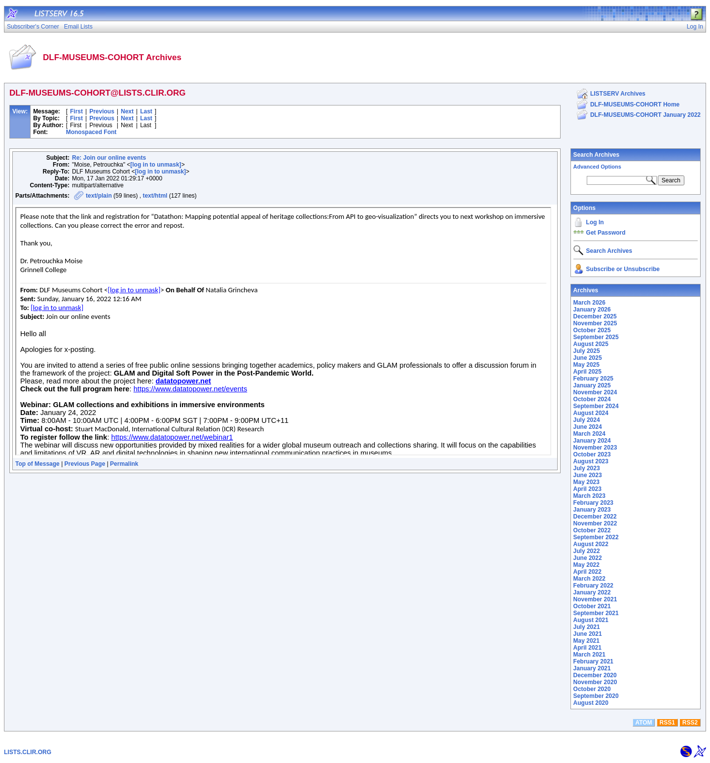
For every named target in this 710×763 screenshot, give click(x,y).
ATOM (643, 722)
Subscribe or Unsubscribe (623, 269)
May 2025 (586, 364)
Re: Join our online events (109, 157)
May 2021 (586, 640)
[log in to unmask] (155, 164)
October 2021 (592, 606)
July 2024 (586, 419)
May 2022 (586, 564)
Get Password (606, 232)
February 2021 (593, 661)
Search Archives (596, 154)
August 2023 (590, 461)
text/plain (99, 195)
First (76, 111)
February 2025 (593, 378)
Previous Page (85, 463)
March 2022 (589, 578)
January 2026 (592, 309)
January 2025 (592, 385)
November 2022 (595, 523)
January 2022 (592, 592)
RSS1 (667, 722)
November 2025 (595, 323)
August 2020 (590, 702)
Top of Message (37, 463)
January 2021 (592, 668)
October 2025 (592, 330)
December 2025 (595, 316)
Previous (101, 111)
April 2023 (587, 489)
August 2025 (590, 344)
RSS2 (690, 722)
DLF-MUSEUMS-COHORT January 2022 (645, 114)
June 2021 (587, 633)
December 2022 (595, 516)
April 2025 (587, 371)
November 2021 (595, 599)
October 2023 (592, 454)
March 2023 (589, 495)
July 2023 (586, 468)
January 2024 (592, 440)
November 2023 (595, 447)
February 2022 (593, 585)
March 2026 (589, 302)
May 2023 (586, 482)
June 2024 (587, 426)
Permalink (124, 463)
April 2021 (587, 647)
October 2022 (592, 530)
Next (127, 111)
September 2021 (596, 613)
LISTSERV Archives (617, 93)
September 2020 (596, 696)
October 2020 (592, 689)
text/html (154, 195)
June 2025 (587, 357)
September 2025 (596, 337)
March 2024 (589, 433)
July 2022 (586, 551)
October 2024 (592, 399)
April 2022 (587, 571)
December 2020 (595, 675)
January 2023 (592, 509)
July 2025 (586, 350)
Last (146, 111)
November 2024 (595, 392)
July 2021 (586, 627)
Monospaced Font (91, 132)
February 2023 (593, 502)
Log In (595, 222)
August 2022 (590, 544)
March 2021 (589, 654)
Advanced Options (597, 167)
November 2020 (595, 682)
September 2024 (596, 406)
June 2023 (587, 475)
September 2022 (596, 537)
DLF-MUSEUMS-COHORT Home (634, 104)
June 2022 (587, 558)
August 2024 (590, 413)
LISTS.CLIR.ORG (27, 752)
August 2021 (590, 620)
